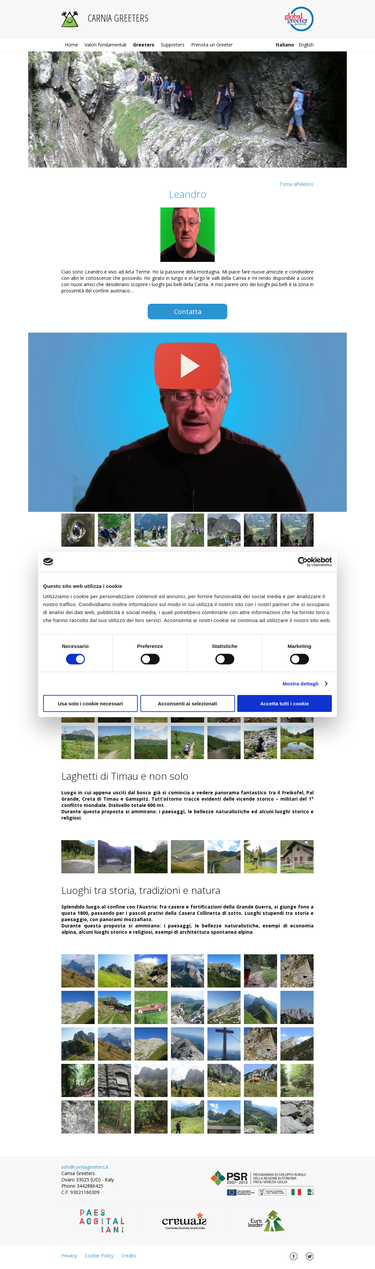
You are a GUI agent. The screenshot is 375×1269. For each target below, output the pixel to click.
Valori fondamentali (105, 44)
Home (71, 44)
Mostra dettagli (300, 683)
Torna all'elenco (296, 184)
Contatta (187, 311)
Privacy (69, 1255)
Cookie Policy (99, 1255)
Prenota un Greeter (212, 44)
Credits (128, 1255)
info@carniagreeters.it (85, 1167)
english (306, 44)
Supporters (173, 44)
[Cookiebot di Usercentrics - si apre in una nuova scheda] (303, 562)
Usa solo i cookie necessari (90, 703)
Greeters (143, 44)
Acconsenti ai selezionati (187, 703)
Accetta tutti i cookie (284, 703)
